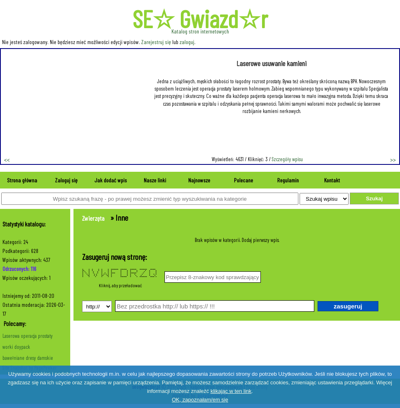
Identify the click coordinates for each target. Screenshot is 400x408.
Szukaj (374, 198)
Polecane (243, 180)
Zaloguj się (66, 180)
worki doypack (16, 347)
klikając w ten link (231, 391)
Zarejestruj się (156, 41)
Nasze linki (155, 180)
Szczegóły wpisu (287, 159)
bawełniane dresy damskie (27, 358)
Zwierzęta (93, 218)
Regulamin (288, 180)
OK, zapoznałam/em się (200, 400)
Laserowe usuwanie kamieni (271, 63)
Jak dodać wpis (110, 180)
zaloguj (187, 41)
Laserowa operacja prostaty (27, 336)
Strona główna (22, 180)
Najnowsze (199, 180)
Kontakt (332, 180)
